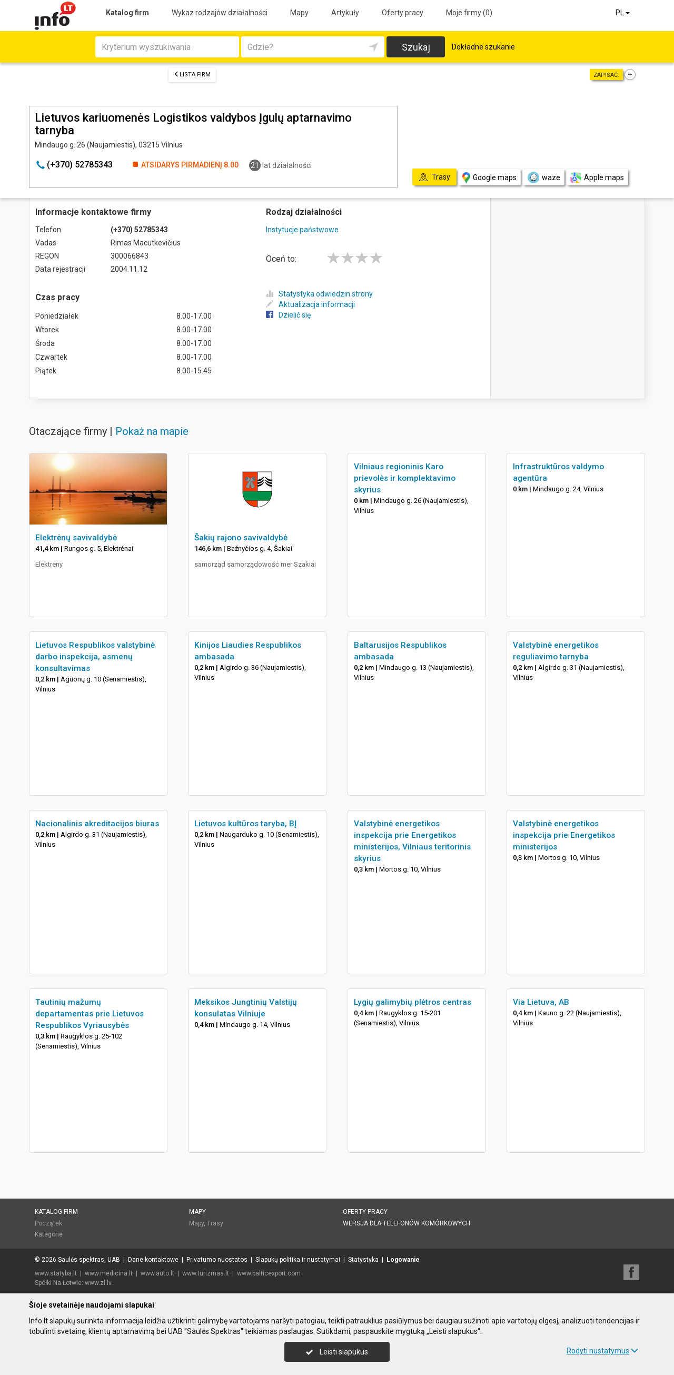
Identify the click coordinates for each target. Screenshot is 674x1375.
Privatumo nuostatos (216, 1259)
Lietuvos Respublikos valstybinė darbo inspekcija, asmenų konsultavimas (95, 656)
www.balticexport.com (269, 1273)
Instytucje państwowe (302, 229)
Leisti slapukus (337, 1352)
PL (623, 12)
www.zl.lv (98, 1283)
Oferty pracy (402, 12)
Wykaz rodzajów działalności (219, 12)
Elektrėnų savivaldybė (76, 537)
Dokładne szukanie (483, 47)
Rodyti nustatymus (602, 1351)
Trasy (215, 1223)
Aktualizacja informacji (310, 304)
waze (543, 177)
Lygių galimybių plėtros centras (412, 1002)
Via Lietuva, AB (541, 1002)
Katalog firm (127, 12)
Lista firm (192, 74)
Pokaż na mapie (152, 431)
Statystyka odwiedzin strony (319, 294)
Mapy (299, 12)
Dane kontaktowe (153, 1259)
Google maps (489, 177)
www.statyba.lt (56, 1273)
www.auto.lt (157, 1273)
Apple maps (597, 177)
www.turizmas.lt (205, 1273)
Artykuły (345, 12)
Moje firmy (469, 12)
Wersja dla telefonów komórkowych (406, 1223)
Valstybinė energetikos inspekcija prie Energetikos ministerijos (564, 835)
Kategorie (49, 1234)
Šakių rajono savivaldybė (241, 537)
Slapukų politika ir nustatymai (297, 1259)
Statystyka (363, 1259)
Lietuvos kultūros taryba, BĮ (245, 823)
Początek (48, 1223)
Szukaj (416, 47)
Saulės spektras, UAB (89, 1259)
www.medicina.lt (109, 1273)
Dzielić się (288, 315)
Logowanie (403, 1259)
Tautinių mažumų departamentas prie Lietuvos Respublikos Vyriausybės (89, 1013)
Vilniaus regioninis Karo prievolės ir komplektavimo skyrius (404, 478)
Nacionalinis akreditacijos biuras (97, 823)
